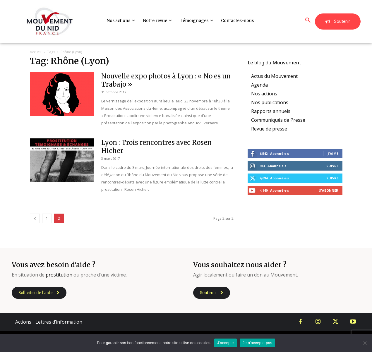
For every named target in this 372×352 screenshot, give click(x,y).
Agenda (259, 85)
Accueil (36, 51)
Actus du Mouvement (274, 76)
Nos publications (269, 102)
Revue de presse (269, 129)
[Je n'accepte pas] (365, 343)
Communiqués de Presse (278, 120)
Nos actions (264, 93)
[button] (308, 20)
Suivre (332, 166)
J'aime (333, 153)
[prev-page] (35, 218)
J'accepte (225, 343)
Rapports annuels (270, 111)
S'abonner (328, 190)
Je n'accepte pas (257, 343)
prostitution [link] (59, 275)
